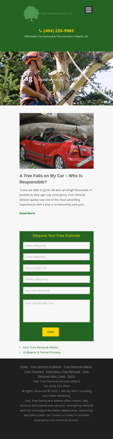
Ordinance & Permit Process (42, 352)
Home (24, 366)
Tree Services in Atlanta (45, 366)
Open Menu (89, 10)
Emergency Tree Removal (63, 371)
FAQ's (71, 376)
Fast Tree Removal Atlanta (40, 347)
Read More (27, 213)
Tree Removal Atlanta (77, 366)
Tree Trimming (34, 371)
